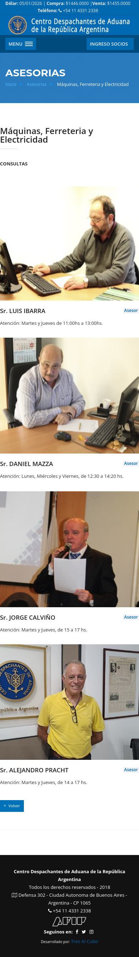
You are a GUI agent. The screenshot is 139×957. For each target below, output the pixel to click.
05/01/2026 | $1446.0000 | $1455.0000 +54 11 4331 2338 (67, 7)
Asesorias (37, 84)
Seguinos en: (58, 931)
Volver (12, 805)
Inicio (10, 84)
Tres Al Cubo (84, 941)
